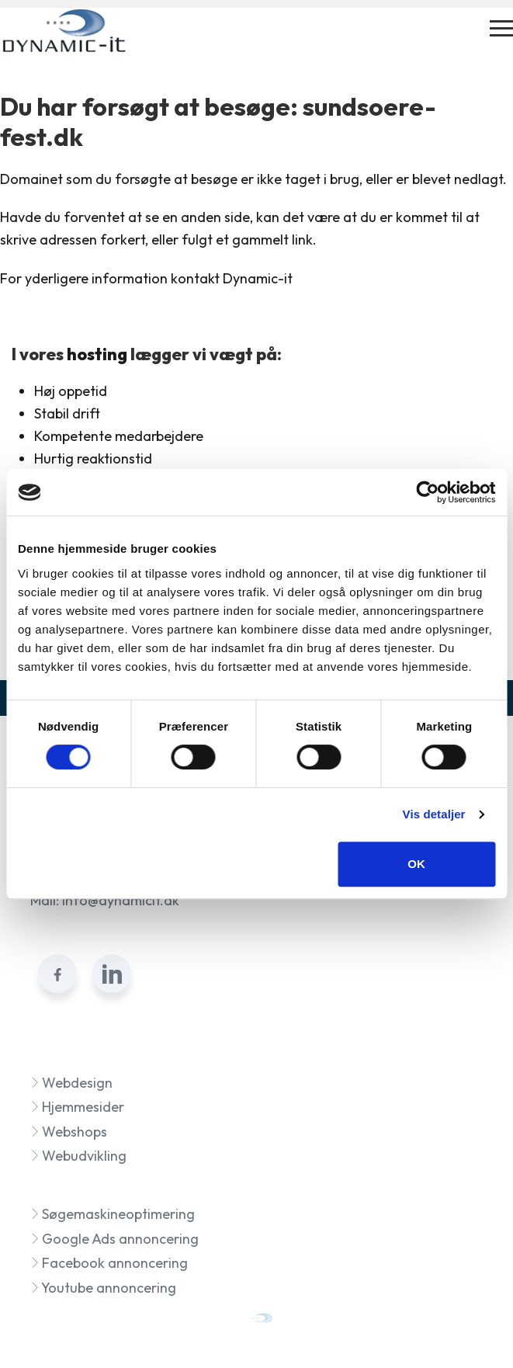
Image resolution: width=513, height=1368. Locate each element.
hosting (97, 354)
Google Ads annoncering (114, 1239)
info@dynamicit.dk (120, 900)
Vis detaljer (434, 814)
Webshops (68, 1132)
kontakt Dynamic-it (232, 278)
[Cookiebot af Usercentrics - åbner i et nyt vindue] (427, 492)
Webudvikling (78, 1156)
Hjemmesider (77, 1107)
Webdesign (71, 1083)
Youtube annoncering (103, 1288)
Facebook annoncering (109, 1263)
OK (416, 863)
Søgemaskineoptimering (112, 1214)
